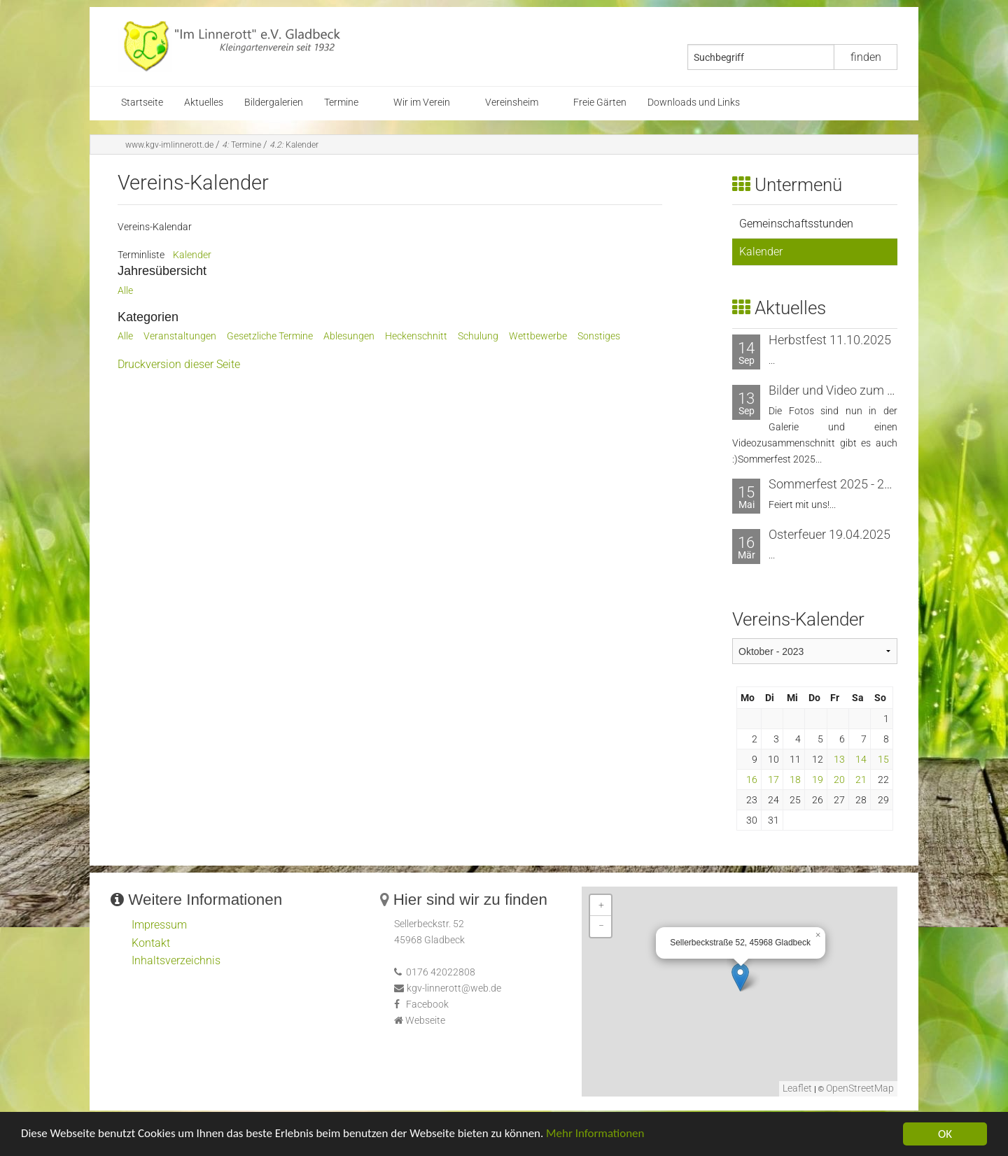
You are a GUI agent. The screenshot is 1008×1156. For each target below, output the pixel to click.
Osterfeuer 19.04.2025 (829, 534)
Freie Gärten (599, 102)
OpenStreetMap (860, 1088)
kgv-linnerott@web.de (454, 988)
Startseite (142, 102)
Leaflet (797, 1088)
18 (795, 779)
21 (861, 779)
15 (883, 759)
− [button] (601, 926)
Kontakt (151, 943)
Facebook (427, 1004)
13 (839, 759)
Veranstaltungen (180, 336)
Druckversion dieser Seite (179, 364)
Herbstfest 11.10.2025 (830, 339)
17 (773, 779)
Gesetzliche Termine (270, 336)
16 (751, 779)
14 (861, 759)
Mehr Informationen (597, 1135)
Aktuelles (203, 102)
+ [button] (601, 905)
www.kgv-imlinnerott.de (169, 145)
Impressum (159, 924)
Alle (125, 291)
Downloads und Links (694, 102)
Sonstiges (599, 336)
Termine (341, 102)
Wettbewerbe (538, 336)
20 (839, 779)
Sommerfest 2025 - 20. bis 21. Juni (864, 484)
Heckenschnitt (416, 336)
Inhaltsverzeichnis (176, 960)
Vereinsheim (511, 102)
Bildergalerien (273, 102)
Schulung (478, 336)
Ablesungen (348, 336)
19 (817, 779)
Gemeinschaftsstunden (796, 223)
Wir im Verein (421, 102)
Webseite (425, 1021)
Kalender (294, 145)
